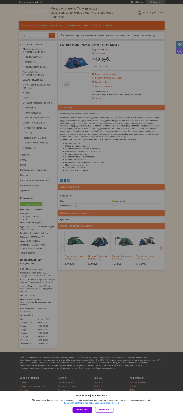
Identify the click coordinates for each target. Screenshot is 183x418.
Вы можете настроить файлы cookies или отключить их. (90, 403)
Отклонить (104, 410)
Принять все (82, 410)
